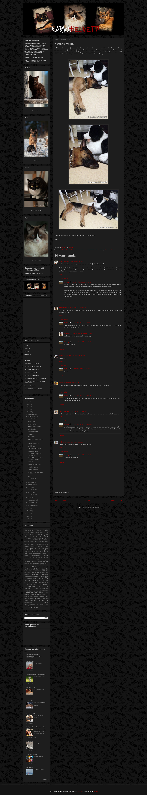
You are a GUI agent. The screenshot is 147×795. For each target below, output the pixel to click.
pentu (38, 582)
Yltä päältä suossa (33, 469)
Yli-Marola (26, 607)
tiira (41, 598)
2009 (28, 516)
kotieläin (40, 561)
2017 (28, 401)
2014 (28, 409)
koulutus (46, 561)
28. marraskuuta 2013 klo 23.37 (73, 261)
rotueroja (42, 588)
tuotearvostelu (28, 600)
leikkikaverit (80, 250)
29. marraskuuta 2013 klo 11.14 (73, 382)
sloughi (36, 596)
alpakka (39, 530)
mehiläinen (27, 572)
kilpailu (26, 555)
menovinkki (42, 572)
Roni (25, 588)
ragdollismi (31, 587)
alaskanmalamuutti (28, 530)
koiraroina (27, 561)
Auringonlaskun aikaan (34, 448)
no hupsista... (33, 580)
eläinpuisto (27, 541)
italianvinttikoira (37, 549)
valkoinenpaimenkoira (30, 604)
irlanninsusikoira (28, 550)
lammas (38, 564)
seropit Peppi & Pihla (33, 654)
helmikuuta (31, 502)
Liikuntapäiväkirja (33, 431)
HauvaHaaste (40, 543)
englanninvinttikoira (43, 541)
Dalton (44, 538)
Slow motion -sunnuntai (34, 464)
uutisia (46, 602)
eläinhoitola (45, 539)
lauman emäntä (42, 567)
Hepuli (30, 476)
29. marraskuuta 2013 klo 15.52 (82, 395)
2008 (28, 518)
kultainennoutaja (28, 563)
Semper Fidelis (31, 714)
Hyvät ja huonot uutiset (34, 426)
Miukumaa (29, 741)
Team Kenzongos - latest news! (36, 674)
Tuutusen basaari (31, 754)
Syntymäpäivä (38, 663)
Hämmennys (31, 437)
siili (35, 594)
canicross (39, 534)
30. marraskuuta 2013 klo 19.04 (82, 342)
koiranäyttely (36, 559)
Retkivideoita (31, 446)
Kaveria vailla (32, 424)
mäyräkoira (45, 574)
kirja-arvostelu (36, 555)
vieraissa (100, 250)
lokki (33, 570)
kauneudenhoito (37, 553)
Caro (63, 250)
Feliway (26, 543)
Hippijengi (29, 767)
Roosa (30, 588)
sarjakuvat (27, 594)
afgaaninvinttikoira (35, 529)
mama (61, 382)
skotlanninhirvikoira (28, 596)
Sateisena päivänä (33, 443)
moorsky (79, 791)
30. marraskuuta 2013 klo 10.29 (82, 455)
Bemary (66, 282)
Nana (42, 576)
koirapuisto (45, 559)
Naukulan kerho (31, 687)
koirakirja (26, 559)
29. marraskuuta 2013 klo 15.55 (82, 424)
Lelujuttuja (36, 743)
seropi (32, 594)
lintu (47, 569)
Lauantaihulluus (32, 419)
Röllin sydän (30, 661)
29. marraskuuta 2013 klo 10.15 (82, 322)
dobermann (27, 539)
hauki (35, 543)
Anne (61, 261)
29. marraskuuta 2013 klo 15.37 (78, 411)
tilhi (44, 598)
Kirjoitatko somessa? (39, 676)
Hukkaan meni (32, 421)
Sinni (39, 594)
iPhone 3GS (40, 546)
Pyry (36, 584)
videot (26, 606)
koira (74, 250)
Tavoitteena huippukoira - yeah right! (35, 454)
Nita (25, 580)
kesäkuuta (31, 492)
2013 (28, 412)
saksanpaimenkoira (91, 250)
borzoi (46, 532)
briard (25, 534)
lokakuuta (31, 482)
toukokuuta (31, 495)
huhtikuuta (31, 497)
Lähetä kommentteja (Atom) (90, 507)
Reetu (37, 586)
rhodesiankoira (42, 586)
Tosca (47, 598)
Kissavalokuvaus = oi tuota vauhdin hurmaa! (35, 458)
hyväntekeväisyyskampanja (42, 544)
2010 (28, 513)
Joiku (25, 551)
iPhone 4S (69, 250)
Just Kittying (30, 701)
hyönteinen (27, 546)
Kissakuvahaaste (29, 558)
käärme (34, 564)
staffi (25, 598)
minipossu (26, 574)
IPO (39, 548)
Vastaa (61, 274)
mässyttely (35, 574)
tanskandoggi (31, 598)
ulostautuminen (41, 600)
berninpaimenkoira (39, 532)
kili (47, 553)
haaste (31, 543)
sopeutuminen (43, 596)
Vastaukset (64, 278)
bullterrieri (32, 534)
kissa (46, 555)
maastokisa (38, 570)
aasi (25, 529)
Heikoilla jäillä (32, 429)
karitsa (30, 553)
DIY (47, 538)
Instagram (33, 546)
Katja (60, 442)
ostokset (27, 582)
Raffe (25, 586)
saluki (47, 592)
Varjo (38, 604)
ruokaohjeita (27, 590)
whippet (40, 606)
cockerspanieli (28, 538)
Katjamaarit (63, 307)
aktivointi (45, 529)
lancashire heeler (44, 564)
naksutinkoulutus (35, 576)
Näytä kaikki (45, 779)
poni (25, 584)
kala (47, 551)
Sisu (47, 594)
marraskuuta (32, 416)
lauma (33, 567)
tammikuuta (31, 505)
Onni (42, 580)
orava (47, 580)
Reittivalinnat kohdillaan (35, 462)
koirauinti (34, 561)
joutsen (29, 551)
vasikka (42, 604)
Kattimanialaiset (64, 356)
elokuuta (30, 487)
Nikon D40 (35, 578)
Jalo (43, 549)
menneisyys (35, 572)
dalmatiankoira (37, 538)
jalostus (46, 550)
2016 (28, 404)
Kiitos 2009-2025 (38, 756)
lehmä (30, 569)
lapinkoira (26, 567)
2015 (28, 407)
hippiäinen (26, 544)
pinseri (46, 582)
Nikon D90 (43, 578)
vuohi (37, 606)
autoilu (46, 530)
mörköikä (27, 576)
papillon (33, 582)
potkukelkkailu (31, 584)
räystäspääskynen (44, 590)
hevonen (46, 543)
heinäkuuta (31, 490)
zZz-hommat (108, 250)
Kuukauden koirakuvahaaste (40, 563)
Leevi (26, 569)
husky (32, 544)
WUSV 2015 (45, 606)
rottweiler (36, 588)
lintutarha (26, 570)
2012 (28, 508)
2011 (28, 511)
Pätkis (45, 584)
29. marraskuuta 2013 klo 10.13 (82, 282)
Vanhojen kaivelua (33, 467)
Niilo (31, 578)
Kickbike (44, 553)
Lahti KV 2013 (32, 479)
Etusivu (88, 500)
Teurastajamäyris (33, 451)
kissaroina (39, 558)
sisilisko (43, 594)
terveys (37, 598)
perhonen (42, 582)
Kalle (25, 553)
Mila (47, 572)
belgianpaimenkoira (29, 532)
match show (45, 570)
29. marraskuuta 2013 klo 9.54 (79, 356)
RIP (47, 586)
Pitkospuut (31, 434)
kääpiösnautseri (28, 564)
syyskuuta (31, 484)
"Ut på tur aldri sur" (39, 769)
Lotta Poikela (63, 411)
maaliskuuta (31, 500)
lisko (30, 570)
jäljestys (44, 551)
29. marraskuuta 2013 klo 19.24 (73, 442)
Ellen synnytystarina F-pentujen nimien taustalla (40, 704)
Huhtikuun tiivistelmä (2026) (34, 656)
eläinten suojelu (34, 541)
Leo (43, 569)
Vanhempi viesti (117, 500)
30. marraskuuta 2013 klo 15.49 (82, 333)
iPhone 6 (32, 548)
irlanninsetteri (45, 548)
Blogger (95, 791)
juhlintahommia (36, 551)
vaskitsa (46, 604)
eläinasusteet (36, 539)
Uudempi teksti (60, 500)
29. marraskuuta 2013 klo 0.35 (76, 307)
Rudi (47, 588)
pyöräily (40, 584)
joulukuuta (31, 414)
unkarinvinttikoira (28, 602)
